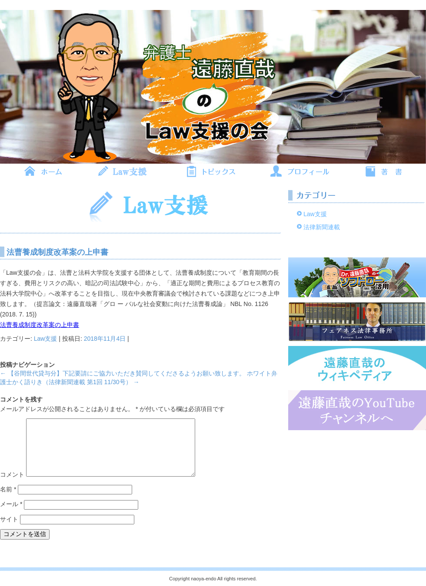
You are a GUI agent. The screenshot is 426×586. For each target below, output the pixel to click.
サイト (9, 519)
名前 (8, 489)
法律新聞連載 (321, 227)
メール (11, 503)
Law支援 (45, 338)
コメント (12, 474)
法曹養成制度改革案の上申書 (39, 324)
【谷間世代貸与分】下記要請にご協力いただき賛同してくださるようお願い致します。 (122, 373)
